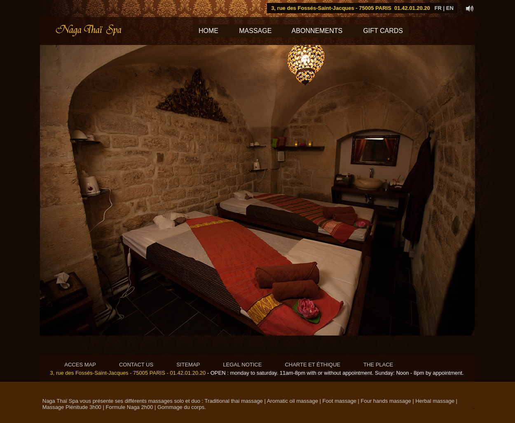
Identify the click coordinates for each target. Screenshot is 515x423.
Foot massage (339, 401)
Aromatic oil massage (292, 401)
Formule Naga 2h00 (129, 407)
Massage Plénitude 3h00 (72, 407)
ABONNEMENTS (322, 30)
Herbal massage (434, 401)
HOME (208, 30)
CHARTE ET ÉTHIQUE (312, 365)
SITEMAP (188, 365)
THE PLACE (378, 365)
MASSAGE (255, 30)
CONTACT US (136, 365)
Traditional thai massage (234, 401)
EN (450, 8)
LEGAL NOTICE (242, 365)
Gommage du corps (180, 407)
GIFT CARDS (383, 30)
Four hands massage (386, 401)
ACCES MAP (80, 365)
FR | (440, 8)
